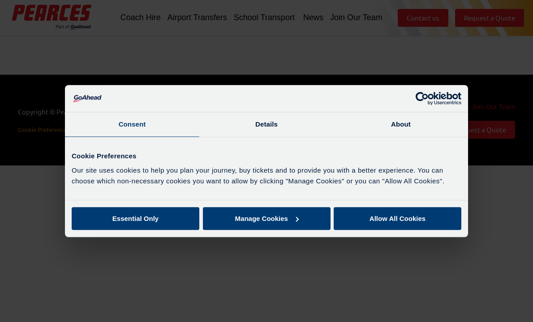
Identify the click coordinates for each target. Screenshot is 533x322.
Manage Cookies (267, 218)
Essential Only (135, 218)
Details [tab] (266, 124)
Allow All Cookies (398, 218)
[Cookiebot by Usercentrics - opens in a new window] (422, 98)
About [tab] (401, 124)
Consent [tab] (132, 124)
